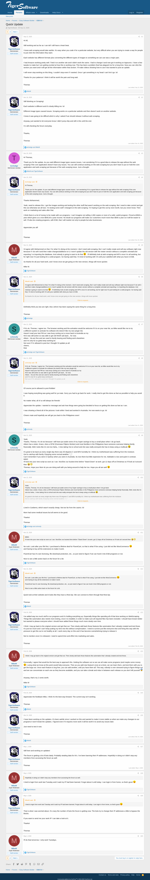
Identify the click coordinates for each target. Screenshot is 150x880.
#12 (142, 569)
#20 (142, 836)
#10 (142, 477)
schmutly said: (30, 363)
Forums (19, 12)
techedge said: (30, 182)
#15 (142, 693)
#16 (142, 715)
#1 (142, 36)
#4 (142, 177)
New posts (9, 16)
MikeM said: (29, 281)
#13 (142, 612)
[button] (36, 12)
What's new (30, 12)
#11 (142, 532)
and (33, 147)
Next (14, 32)
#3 (142, 153)
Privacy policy (125, 875)
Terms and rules (113, 875)
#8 (142, 358)
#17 (142, 746)
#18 (142, 773)
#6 (142, 277)
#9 (142, 435)
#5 (142, 245)
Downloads (44, 12)
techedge (14, 166)
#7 (142, 324)
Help (133, 875)
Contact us (102, 875)
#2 (142, 97)
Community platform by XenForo (75, 879)
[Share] (139, 36)
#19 (142, 796)
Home (10, 12)
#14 (142, 651)
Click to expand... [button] (83, 300)
